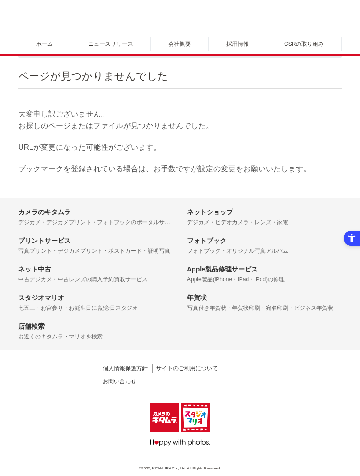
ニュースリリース (110, 44)
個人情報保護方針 (125, 368)
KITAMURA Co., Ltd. (169, 468)
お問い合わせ (119, 381)
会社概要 (179, 44)
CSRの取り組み (304, 44)
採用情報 (237, 44)
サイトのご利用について (187, 368)
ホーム (44, 44)
